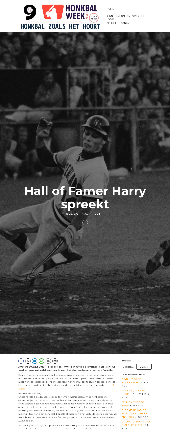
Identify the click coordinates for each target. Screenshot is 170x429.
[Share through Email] (48, 361)
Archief (112, 23)
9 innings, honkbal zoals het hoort (125, 17)
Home (110, 9)
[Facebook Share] (21, 361)
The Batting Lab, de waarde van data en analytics (134, 413)
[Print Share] (55, 361)
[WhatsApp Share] (41, 361)
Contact (126, 23)
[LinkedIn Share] (34, 361)
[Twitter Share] (28, 361)
